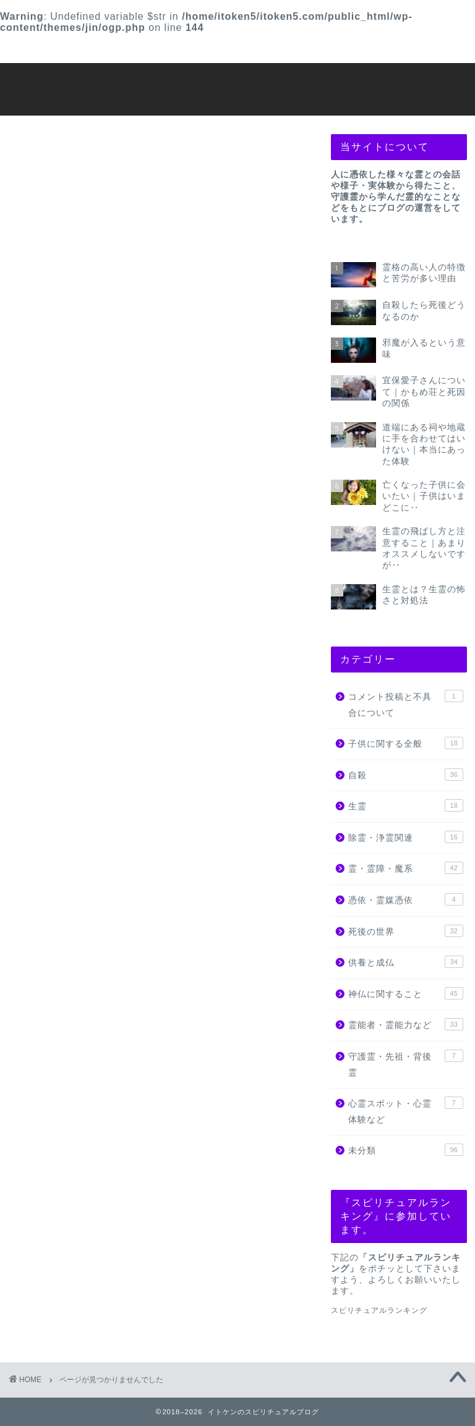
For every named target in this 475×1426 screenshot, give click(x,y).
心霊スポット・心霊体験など (121, 887)
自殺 (60, 709)
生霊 (60, 726)
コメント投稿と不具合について (127, 673)
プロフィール (82, 48)
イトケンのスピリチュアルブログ (237, 88)
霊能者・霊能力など (99, 851)
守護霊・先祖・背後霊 (105, 869)
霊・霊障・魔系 (88, 762)
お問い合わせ (359, 48)
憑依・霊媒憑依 (88, 780)
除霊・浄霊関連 (88, 744)
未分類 (66, 905)
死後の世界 (77, 798)
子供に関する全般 (94, 691)
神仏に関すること (94, 834)
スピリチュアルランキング (379, 1310)
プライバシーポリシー (221, 48)
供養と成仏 (77, 816)
